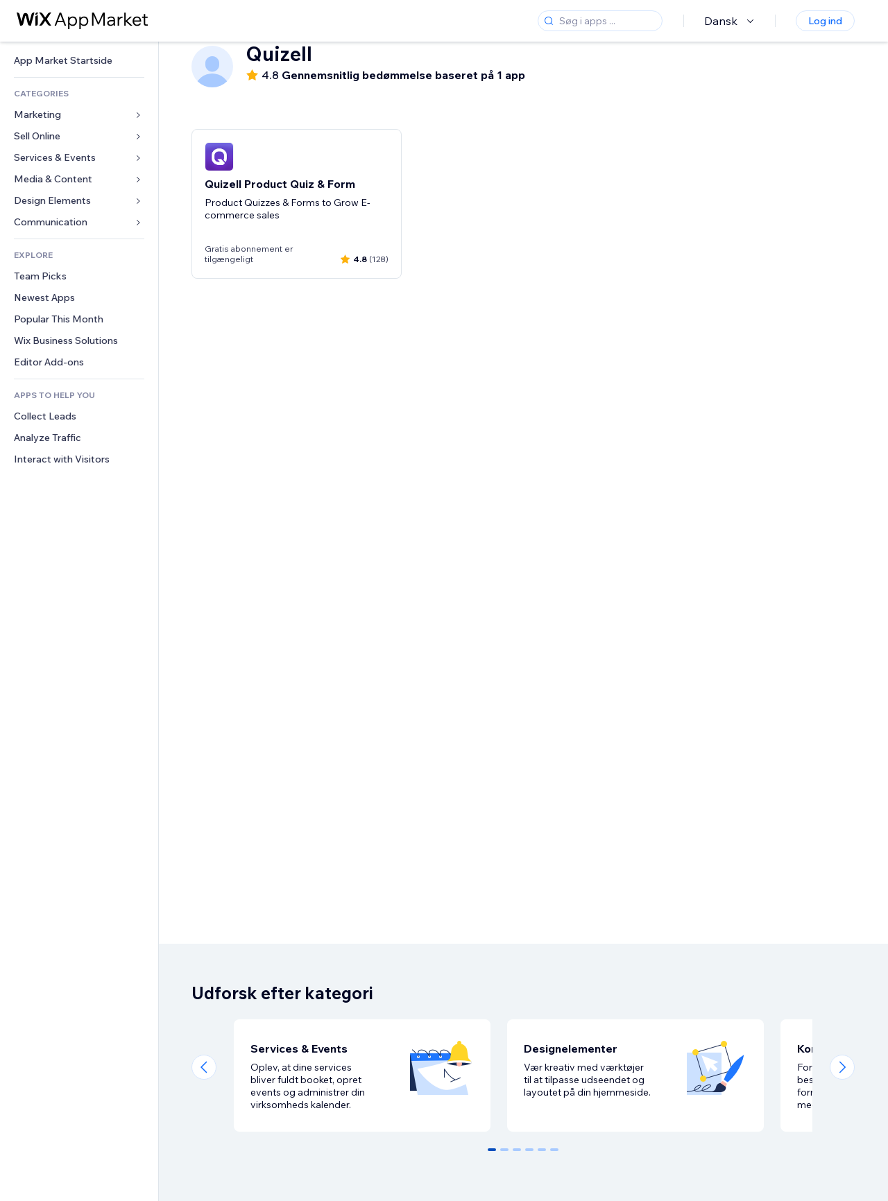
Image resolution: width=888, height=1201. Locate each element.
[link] (79, 60)
